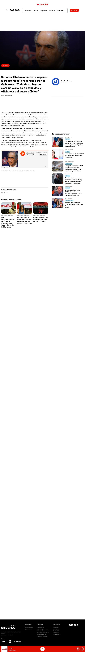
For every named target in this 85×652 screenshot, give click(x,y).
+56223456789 (40, 627)
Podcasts (52, 10)
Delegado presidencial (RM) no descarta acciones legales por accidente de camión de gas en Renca (74, 168)
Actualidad (28, 10)
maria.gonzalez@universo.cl (43, 630)
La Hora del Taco (69, 200)
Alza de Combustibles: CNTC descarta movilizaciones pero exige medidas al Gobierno (73, 192)
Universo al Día (69, 163)
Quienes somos (28, 629)
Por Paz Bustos (66, 81)
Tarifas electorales (29, 627)
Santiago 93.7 (56, 629)
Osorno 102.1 (56, 632)
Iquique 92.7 (56, 627)
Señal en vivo (74, 10)
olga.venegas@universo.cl (43, 632)
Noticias (67, 139)
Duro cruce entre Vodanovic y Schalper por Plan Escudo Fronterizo (74, 155)
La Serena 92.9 (56, 634)
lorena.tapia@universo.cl (42, 629)
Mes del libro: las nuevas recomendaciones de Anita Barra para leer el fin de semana (74, 205)
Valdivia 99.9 (56, 630)
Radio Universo (5, 170)
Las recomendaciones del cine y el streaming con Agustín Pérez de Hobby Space (7, 222)
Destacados (60, 10)
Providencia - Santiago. (42, 636)
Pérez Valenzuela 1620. (42, 634)
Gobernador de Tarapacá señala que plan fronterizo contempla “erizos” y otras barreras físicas (74, 143)
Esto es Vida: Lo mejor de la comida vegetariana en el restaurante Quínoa (24, 220)
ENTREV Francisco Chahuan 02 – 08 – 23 (22, 170)
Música (36, 10)
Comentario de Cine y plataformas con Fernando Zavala (40, 219)
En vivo (11, 648)
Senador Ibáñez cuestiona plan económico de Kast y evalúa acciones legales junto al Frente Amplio (74, 180)
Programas (43, 10)
